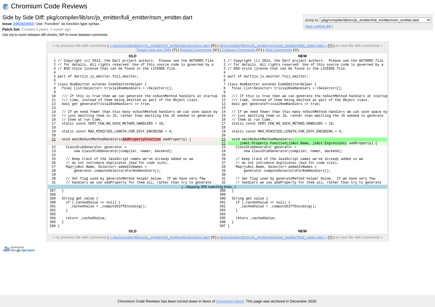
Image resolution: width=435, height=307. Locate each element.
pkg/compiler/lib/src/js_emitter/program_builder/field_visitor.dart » (273, 45)
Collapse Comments (238, 50)
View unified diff (318, 26)
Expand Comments (196, 50)
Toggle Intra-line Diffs (153, 50)
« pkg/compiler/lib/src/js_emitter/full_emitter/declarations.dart (159, 45)
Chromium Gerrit (230, 301)
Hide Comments (278, 50)
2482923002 (23, 24)
